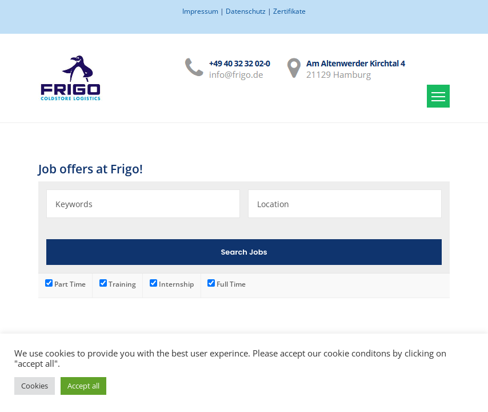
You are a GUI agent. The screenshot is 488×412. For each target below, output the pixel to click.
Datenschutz (246, 11)
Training (117, 283)
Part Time (65, 283)
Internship (172, 283)
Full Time (226, 283)
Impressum (200, 11)
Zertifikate (289, 11)
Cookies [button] (34, 386)
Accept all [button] (83, 386)
